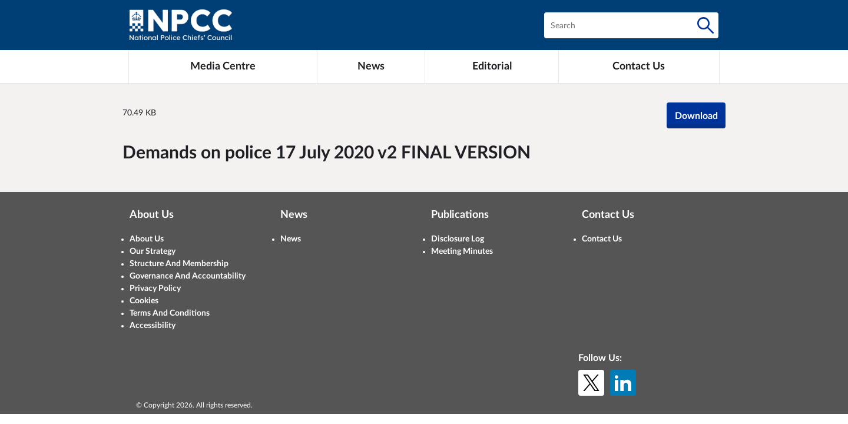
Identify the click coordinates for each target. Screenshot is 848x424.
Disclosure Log (457, 239)
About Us (147, 239)
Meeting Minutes (462, 251)
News (290, 239)
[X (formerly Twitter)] (591, 383)
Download (696, 116)
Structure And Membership (179, 264)
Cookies (144, 301)
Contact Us (602, 239)
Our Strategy (152, 251)
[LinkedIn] (623, 383)
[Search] (705, 25)
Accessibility (152, 326)
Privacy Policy (155, 288)
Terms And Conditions (170, 313)
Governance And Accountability (188, 276)
